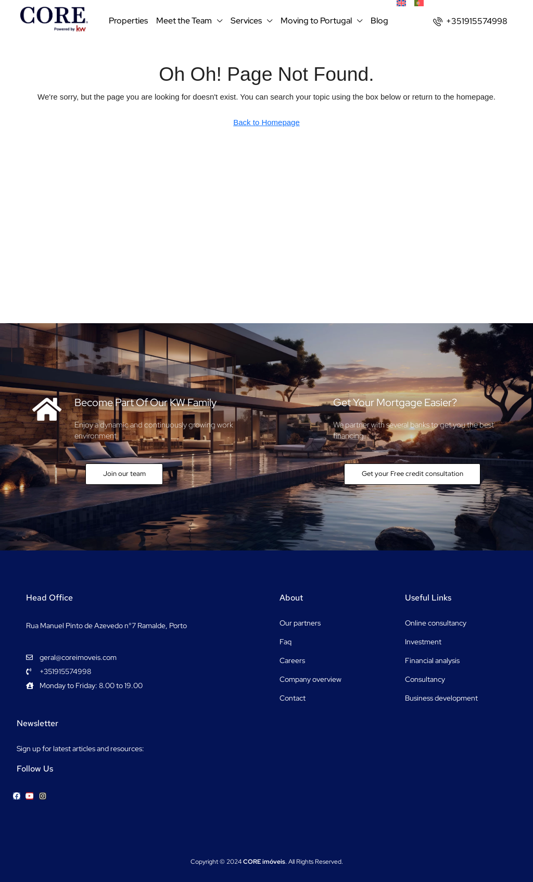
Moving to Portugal (316, 20)
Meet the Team (184, 20)
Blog (379, 20)
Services (246, 20)
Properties (128, 20)
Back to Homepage (266, 122)
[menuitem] (470, 21)
